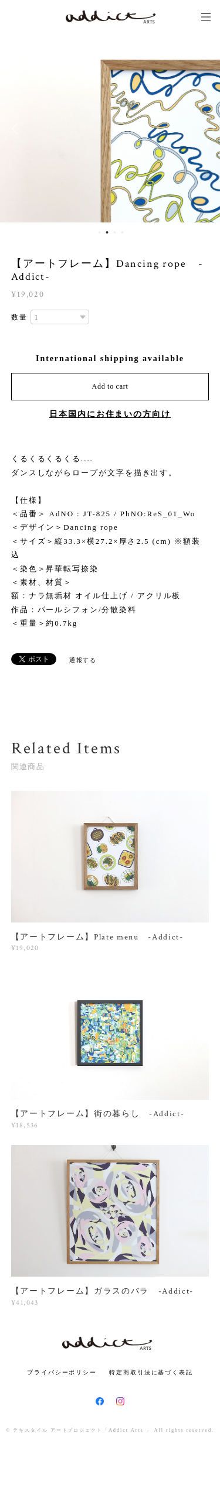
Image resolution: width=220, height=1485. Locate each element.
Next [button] (202, 129)
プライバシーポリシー (62, 1372)
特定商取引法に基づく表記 (151, 1372)
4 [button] (122, 232)
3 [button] (115, 232)
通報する (83, 660)
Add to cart (110, 386)
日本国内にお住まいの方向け (110, 414)
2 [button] (107, 232)
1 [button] (100, 232)
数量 (19, 317)
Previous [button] (17, 129)
